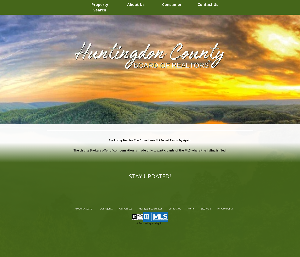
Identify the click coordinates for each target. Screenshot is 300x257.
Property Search (99, 7)
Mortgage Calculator (150, 208)
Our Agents (106, 208)
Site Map (206, 208)
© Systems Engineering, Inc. (150, 223)
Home (191, 208)
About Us (135, 4)
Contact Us (207, 4)
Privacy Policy (225, 208)
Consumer (172, 4)
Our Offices (125, 208)
